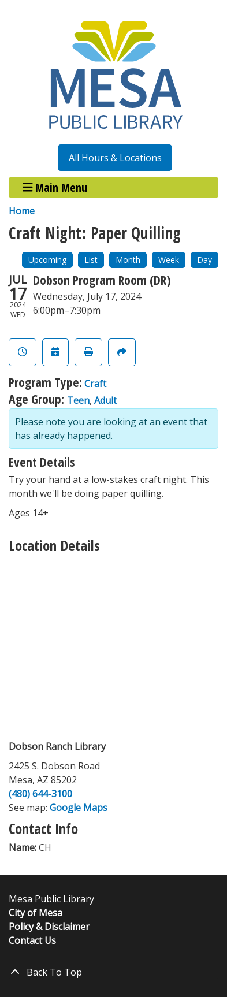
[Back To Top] (113, 972)
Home (22, 210)
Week (168, 259)
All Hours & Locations (115, 157)
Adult (105, 400)
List (91, 259)
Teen (78, 400)
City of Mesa (35, 912)
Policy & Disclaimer (49, 926)
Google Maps (78, 807)
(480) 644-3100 (40, 793)
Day (204, 259)
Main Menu (55, 187)
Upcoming (47, 259)
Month (128, 259)
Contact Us (32, 940)
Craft (95, 383)
